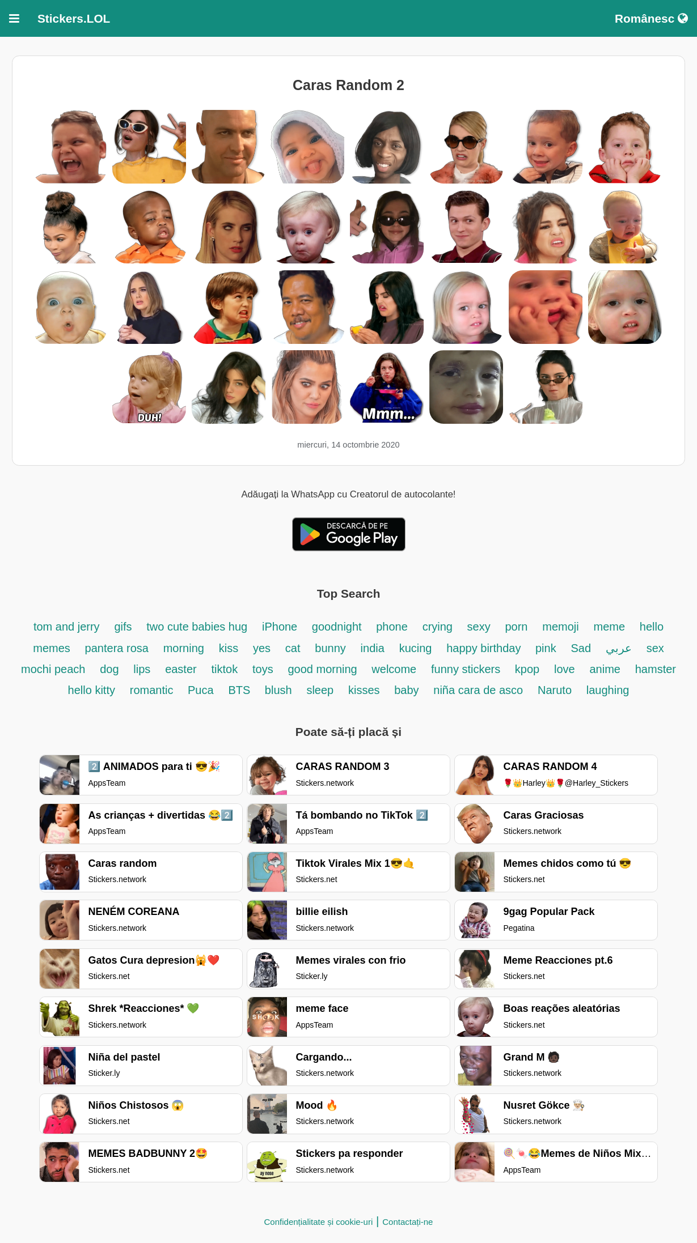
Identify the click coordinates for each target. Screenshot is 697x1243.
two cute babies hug (196, 626)
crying (439, 626)
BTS (240, 690)
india (373, 648)
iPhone (281, 626)
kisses (365, 690)
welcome (393, 669)
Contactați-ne (407, 1222)
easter (181, 669)
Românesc (651, 18)
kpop (527, 669)
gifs (123, 626)
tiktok (225, 669)
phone (392, 626)
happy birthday (485, 648)
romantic (153, 690)
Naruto (555, 690)
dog (109, 669)
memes (51, 648)
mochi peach (53, 669)
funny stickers (467, 669)
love (564, 669)
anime (604, 669)
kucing (415, 648)
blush (278, 690)
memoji (560, 626)
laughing (608, 690)
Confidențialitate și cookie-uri (318, 1222)
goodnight (338, 626)
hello (652, 626)
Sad (581, 648)
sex (655, 648)
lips (141, 669)
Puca (201, 690)
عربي (619, 648)
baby (406, 690)
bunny (330, 648)
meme (610, 626)
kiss (228, 648)
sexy (479, 626)
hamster (655, 669)
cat (293, 648)
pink (545, 648)
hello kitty (91, 690)
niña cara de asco (478, 690)
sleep (319, 690)
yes (262, 648)
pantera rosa (117, 648)
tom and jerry (66, 626)
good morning (324, 669)
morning (183, 648)
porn (516, 626)
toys (262, 669)
